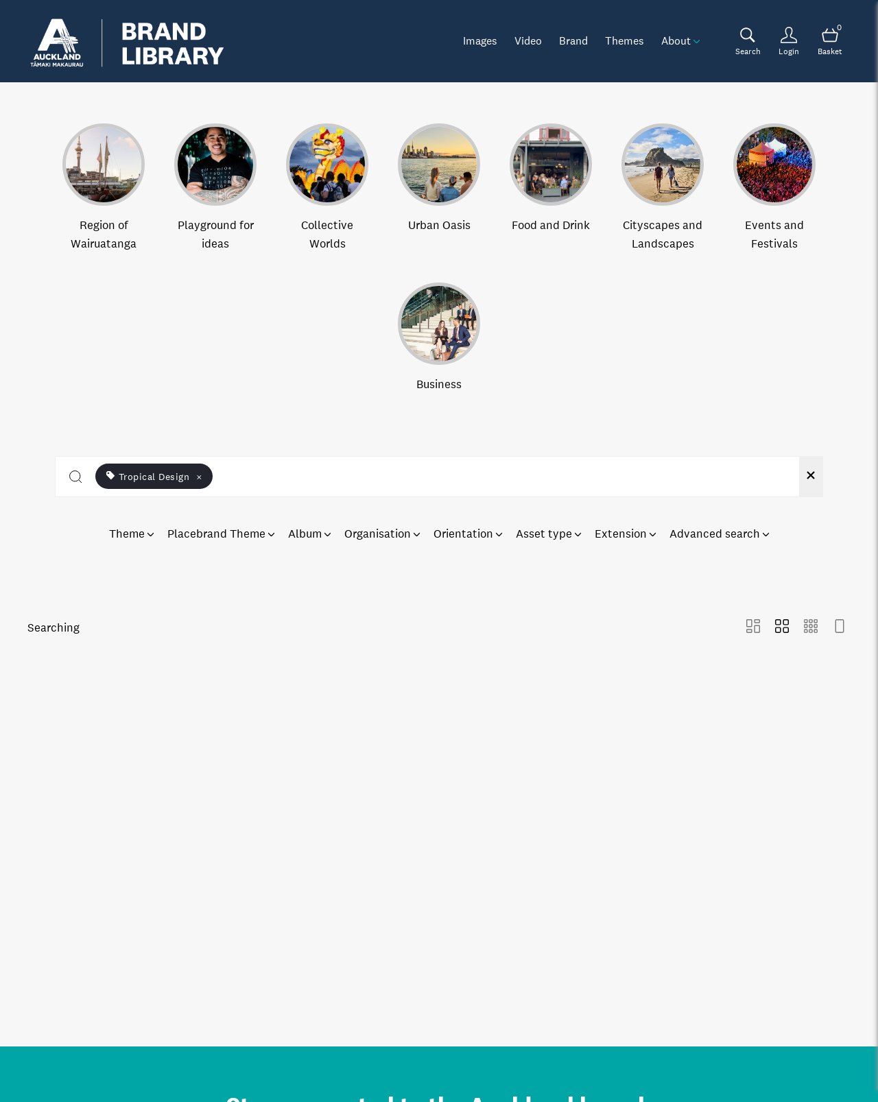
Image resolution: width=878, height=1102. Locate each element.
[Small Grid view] (811, 628)
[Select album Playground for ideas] (215, 188)
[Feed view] (840, 628)
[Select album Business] (439, 338)
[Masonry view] (753, 628)
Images (480, 40)
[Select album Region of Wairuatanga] (103, 188)
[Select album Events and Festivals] (774, 188)
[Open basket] (830, 41)
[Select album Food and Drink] (551, 188)
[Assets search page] (747, 41)
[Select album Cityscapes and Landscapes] (662, 188)
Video (528, 40)
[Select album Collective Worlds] (327, 188)
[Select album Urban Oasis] (439, 188)
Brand (573, 40)
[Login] (788, 41)
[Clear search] (810, 476)
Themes (624, 40)
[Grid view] (782, 628)
